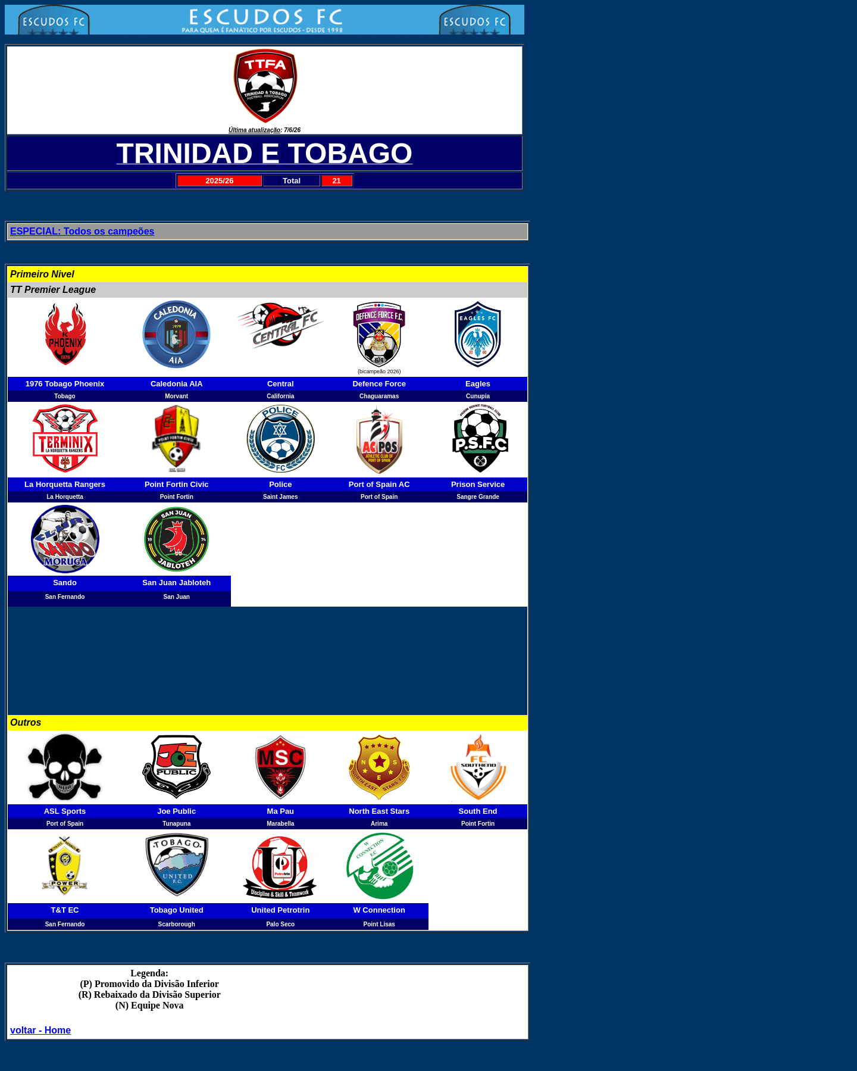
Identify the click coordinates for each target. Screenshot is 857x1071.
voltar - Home (40, 1030)
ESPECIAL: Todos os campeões (82, 231)
